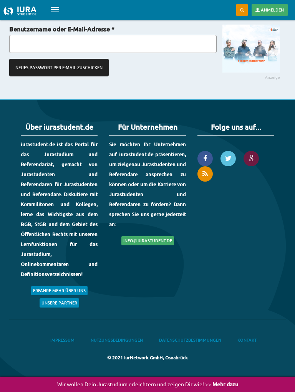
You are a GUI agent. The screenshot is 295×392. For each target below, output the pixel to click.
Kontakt (247, 340)
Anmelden (269, 10)
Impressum (62, 340)
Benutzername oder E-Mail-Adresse (61, 29)
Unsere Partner (59, 302)
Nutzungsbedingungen (117, 340)
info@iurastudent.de (147, 240)
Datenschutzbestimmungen (190, 340)
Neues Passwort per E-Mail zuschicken (59, 67)
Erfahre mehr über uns (59, 290)
